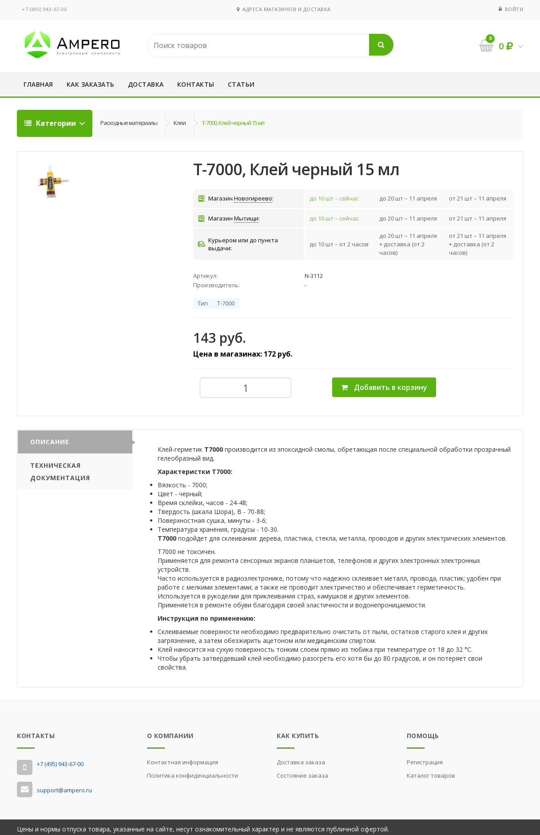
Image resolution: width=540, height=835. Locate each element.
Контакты (195, 84)
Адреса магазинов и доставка (284, 9)
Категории (51, 123)
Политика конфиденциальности (192, 771)
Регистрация (425, 758)
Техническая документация (60, 468)
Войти (514, 9)
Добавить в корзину (384, 384)
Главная (38, 84)
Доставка (146, 84)
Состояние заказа (302, 771)
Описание (49, 438)
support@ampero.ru (64, 787)
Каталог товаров (431, 771)
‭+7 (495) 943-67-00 (44, 9)
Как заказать (91, 84)
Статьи (241, 84)
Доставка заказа (301, 758)
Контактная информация (182, 758)
